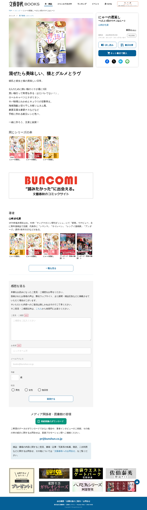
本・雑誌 (48, 4)
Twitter (114, 61)
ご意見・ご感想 (17, 315)
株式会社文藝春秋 (59, 504)
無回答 (45, 390)
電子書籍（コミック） (26, 16)
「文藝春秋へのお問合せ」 (64, 451)
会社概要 (60, 501)
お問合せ (86, 501)
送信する (51, 399)
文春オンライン (70, 504)
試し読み (109, 45)
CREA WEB (89, 504)
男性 (18, 390)
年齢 (12, 372)
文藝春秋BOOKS (24, 4)
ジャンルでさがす (64, 4)
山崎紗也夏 (103, 25)
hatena (121, 61)
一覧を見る (51, 268)
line (127, 61)
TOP (10, 11)
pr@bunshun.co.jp (51, 438)
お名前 (13, 345)
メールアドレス (17, 359)
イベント (95, 4)
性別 (12, 385)
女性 (31, 390)
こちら (39, 308)
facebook (107, 61)
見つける (108, 4)
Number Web (81, 504)
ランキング (81, 4)
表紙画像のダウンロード (52, 421)
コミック (17, 11)
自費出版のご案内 (73, 501)
